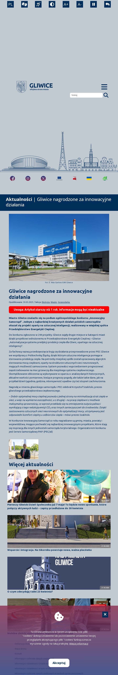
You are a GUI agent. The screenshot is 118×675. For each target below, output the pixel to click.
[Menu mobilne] (104, 87)
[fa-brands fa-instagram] (27, 178)
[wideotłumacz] (24, 4)
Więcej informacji (78, 643)
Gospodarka (64, 302)
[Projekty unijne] (59, 178)
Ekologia (46, 302)
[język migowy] (38, 4)
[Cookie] (105, 615)
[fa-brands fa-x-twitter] (43, 178)
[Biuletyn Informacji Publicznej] (74, 178)
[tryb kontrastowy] (52, 4)
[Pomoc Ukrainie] (89, 178)
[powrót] (107, 4)
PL (10, 4)
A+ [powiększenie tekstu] (66, 4)
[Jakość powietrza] (105, 178)
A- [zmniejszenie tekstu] (80, 4)
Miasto (54, 302)
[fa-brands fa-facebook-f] (12, 178)
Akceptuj (59, 663)
